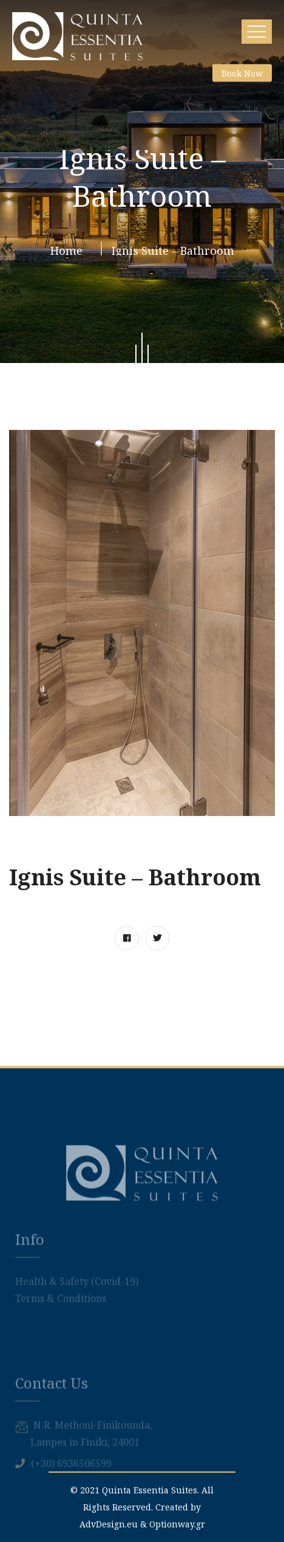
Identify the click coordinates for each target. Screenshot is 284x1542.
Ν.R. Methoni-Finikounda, (92, 1464)
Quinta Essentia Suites (149, 1490)
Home (69, 253)
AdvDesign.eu (108, 1524)
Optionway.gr (177, 1524)
